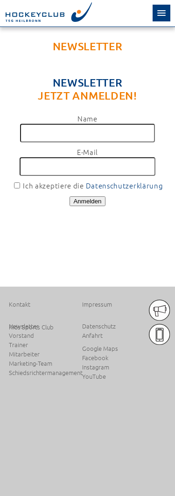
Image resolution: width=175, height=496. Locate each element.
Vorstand (21, 335)
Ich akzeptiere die (88, 185)
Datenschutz (99, 326)
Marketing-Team (30, 363)
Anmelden (87, 201)
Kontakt (19, 304)
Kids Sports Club (31, 327)
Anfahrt (92, 335)
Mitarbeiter (24, 354)
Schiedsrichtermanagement (43, 372)
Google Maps (100, 348)
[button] (161, 13)
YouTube (94, 376)
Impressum (97, 304)
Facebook (95, 358)
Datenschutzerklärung (124, 185)
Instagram (95, 367)
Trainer (18, 345)
